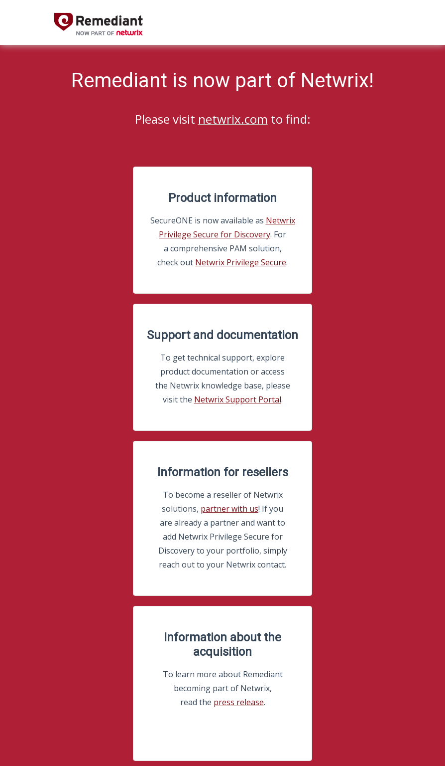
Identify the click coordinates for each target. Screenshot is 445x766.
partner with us (229, 508)
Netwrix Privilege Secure (240, 262)
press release (239, 702)
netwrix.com (233, 119)
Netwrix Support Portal (237, 399)
